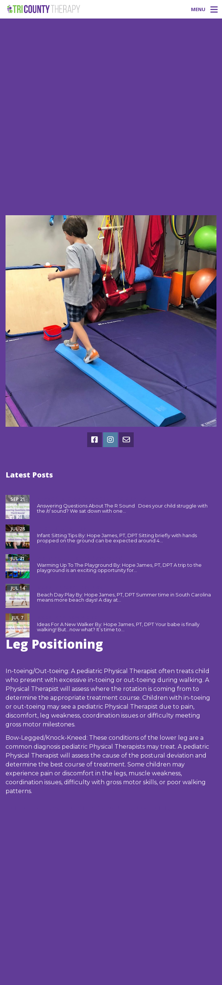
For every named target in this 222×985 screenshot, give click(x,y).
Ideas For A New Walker (68, 616)
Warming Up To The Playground (79, 557)
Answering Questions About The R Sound (91, 498)
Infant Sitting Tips (61, 528)
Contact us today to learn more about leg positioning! (90, 807)
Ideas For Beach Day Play (70, 587)
